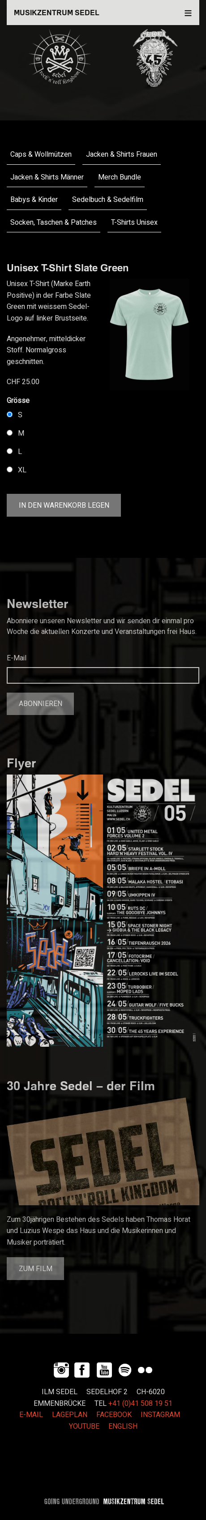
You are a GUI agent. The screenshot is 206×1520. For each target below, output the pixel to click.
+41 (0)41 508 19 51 (140, 1403)
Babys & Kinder (34, 199)
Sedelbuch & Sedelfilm (107, 199)
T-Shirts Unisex (134, 222)
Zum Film (35, 1268)
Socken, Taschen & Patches (53, 222)
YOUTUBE (84, 1426)
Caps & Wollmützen (41, 154)
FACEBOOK (114, 1414)
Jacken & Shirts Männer (47, 177)
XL (22, 470)
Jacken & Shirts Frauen (121, 154)
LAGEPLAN (69, 1414)
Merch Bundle (119, 177)
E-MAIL (31, 1414)
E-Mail (16, 658)
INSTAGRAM (160, 1414)
